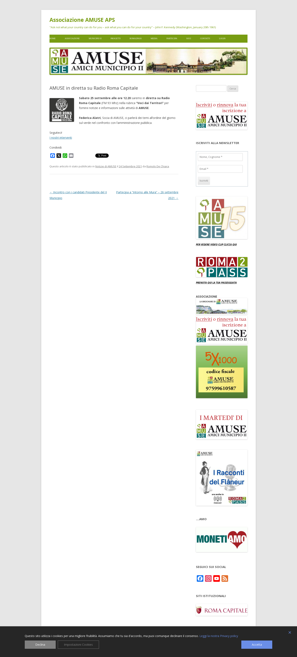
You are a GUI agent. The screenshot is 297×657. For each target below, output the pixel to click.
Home (52, 38)
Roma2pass (136, 38)
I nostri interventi (61, 138)
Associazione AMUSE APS (82, 19)
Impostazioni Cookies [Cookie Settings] (78, 644)
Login (222, 38)
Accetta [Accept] (257, 644)
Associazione (72, 38)
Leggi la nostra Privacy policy (218, 636)
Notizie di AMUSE (105, 166)
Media (154, 38)
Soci (188, 38)
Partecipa (171, 38)
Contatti (205, 38)
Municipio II (95, 38)
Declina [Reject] (40, 644)
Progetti (115, 38)
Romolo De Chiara (157, 166)
